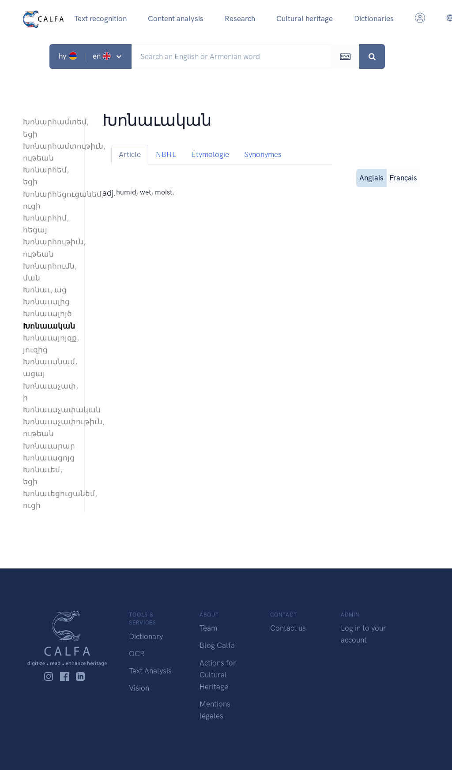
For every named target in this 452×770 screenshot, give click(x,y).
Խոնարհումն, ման (49, 272)
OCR (136, 653)
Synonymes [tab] (263, 154)
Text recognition (100, 18)
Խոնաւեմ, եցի (42, 475)
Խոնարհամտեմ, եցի (49, 127)
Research (240, 18)
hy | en (86, 56)
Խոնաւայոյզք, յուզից (49, 343)
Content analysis (175, 18)
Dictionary (146, 636)
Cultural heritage (304, 18)
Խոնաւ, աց (45, 289)
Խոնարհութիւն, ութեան (49, 247)
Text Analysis (150, 670)
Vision (139, 688)
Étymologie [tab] (210, 154)
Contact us (288, 628)
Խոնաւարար (49, 445)
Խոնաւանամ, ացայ (49, 367)
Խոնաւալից (46, 301)
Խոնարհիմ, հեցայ (46, 223)
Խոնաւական (49, 325)
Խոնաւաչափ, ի (49, 391)
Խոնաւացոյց (49, 457)
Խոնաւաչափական (49, 409)
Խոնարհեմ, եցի (46, 175)
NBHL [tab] (166, 154)
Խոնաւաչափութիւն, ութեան (49, 427)
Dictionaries (374, 18)
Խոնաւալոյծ (47, 313)
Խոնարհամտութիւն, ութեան (49, 152)
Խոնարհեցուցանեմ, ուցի (49, 200)
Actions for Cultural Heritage (218, 674)
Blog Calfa (217, 645)
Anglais (371, 177)
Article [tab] (130, 154)
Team (208, 628)
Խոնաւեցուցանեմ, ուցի (49, 499)
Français (403, 177)
